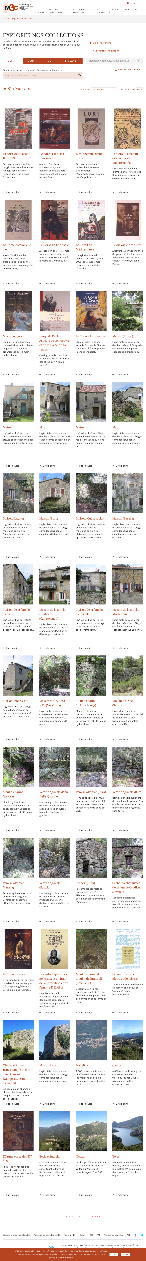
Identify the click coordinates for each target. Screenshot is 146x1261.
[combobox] (111, 61)
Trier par (85, 89)
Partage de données (113, 1235)
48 (138, 89)
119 (78, 1216)
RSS (92, 1235)
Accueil (6, 18)
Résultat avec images (128, 69)
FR (134, 3)
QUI (8, 60)
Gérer (125, 1254)
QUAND (70, 60)
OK (114, 1254)
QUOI (29, 60)
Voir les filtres (100, 43)
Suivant (96, 1216)
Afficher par (128, 89)
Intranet (82, 1235)
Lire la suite (12, 192)
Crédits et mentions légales (16, 1235)
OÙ (47, 60)
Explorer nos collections (23, 18)
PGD (129, 1235)
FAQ (99, 1235)
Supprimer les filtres (104, 51)
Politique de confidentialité (47, 1235)
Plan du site (69, 1235)
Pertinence (98, 89)
